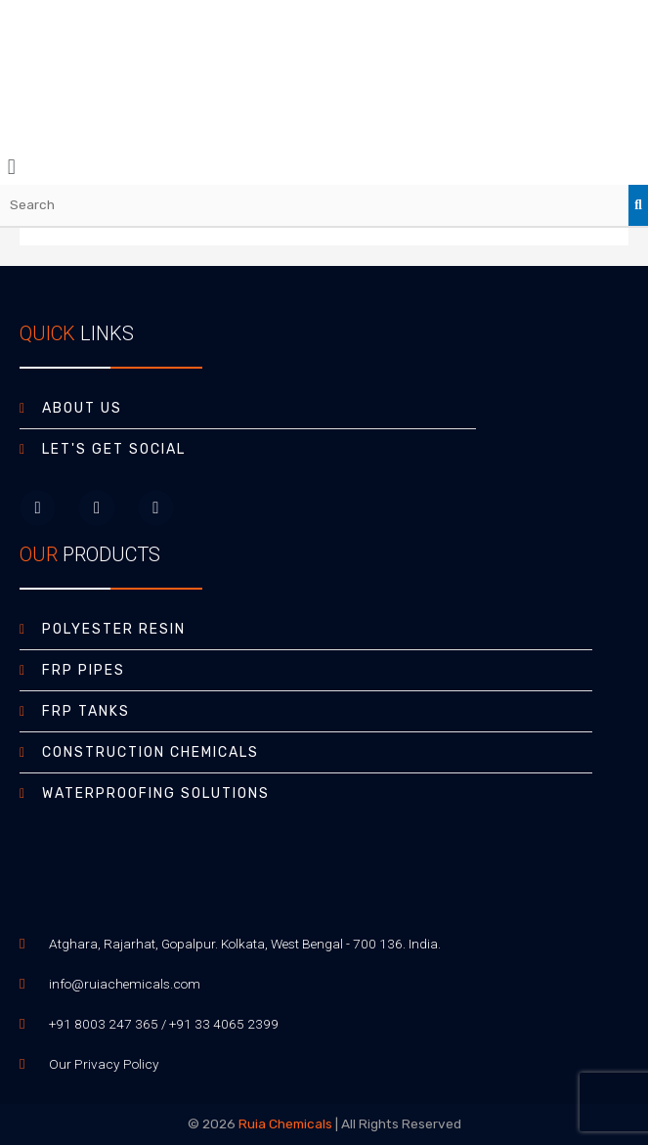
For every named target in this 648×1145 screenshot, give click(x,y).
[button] (324, 167)
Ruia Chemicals (285, 1123)
